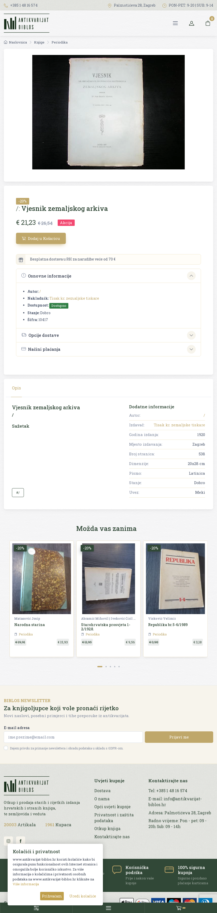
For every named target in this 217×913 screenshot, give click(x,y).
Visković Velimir (162, 618)
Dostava (102, 790)
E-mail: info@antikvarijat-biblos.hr (175, 801)
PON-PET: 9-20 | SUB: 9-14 (187, 5)
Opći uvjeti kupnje (112, 806)
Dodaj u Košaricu (41, 238)
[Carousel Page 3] (110, 666)
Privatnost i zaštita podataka (114, 817)
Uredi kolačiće (82, 896)
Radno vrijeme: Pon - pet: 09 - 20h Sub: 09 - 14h (177, 823)
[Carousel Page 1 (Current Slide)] (99, 666)
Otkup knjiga (107, 828)
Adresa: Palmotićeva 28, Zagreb (179, 812)
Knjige (39, 42)
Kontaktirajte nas (112, 836)
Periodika (60, 42)
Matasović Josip (27, 618)
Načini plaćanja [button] (40, 349)
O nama (102, 798)
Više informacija (26, 884)
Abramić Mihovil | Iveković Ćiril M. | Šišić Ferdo (109, 618)
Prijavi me (179, 737)
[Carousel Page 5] (119, 666)
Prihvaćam (52, 896)
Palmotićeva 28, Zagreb (131, 5)
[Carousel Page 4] (114, 666)
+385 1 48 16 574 (21, 5)
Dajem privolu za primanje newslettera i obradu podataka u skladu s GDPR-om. (66, 748)
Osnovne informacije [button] (46, 275)
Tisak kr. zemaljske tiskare (74, 298)
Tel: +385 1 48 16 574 (167, 790)
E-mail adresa (17, 727)
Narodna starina (29, 624)
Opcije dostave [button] (40, 335)
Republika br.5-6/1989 (168, 624)
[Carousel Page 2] (106, 666)
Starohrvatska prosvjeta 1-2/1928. (105, 626)
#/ (18, 492)
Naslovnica (15, 42)
